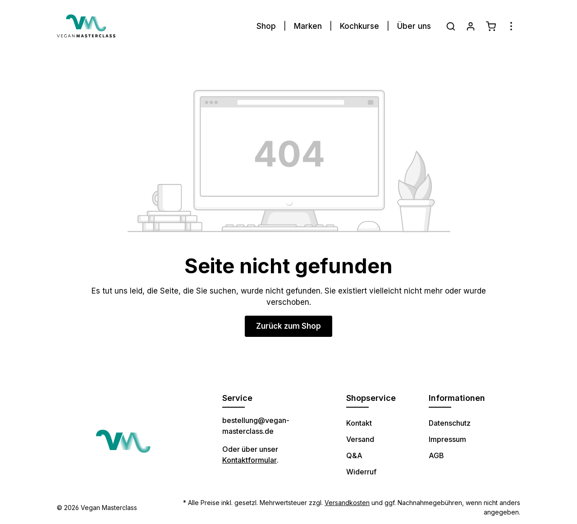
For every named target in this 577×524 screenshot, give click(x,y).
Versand (360, 439)
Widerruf (361, 471)
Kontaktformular (249, 459)
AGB (436, 455)
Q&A (354, 455)
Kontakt (359, 422)
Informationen (457, 398)
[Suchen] (451, 26)
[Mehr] (511, 26)
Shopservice (371, 398)
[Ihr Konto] (471, 26)
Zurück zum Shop (288, 326)
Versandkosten (347, 502)
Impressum (447, 439)
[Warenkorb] (490, 26)
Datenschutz (450, 422)
